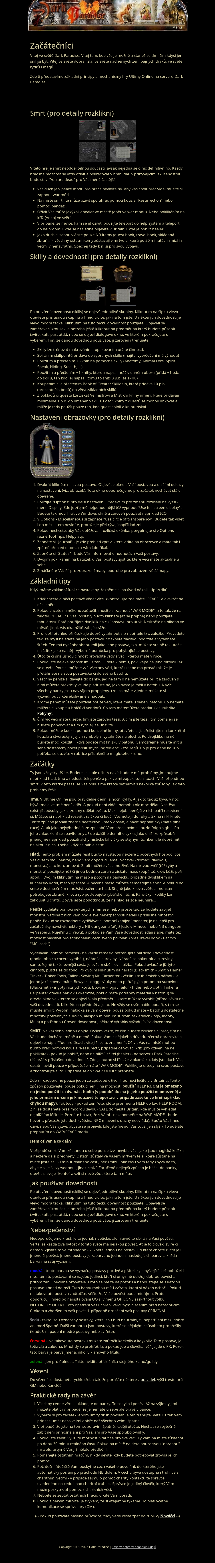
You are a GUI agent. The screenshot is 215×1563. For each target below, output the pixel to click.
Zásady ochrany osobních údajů (134, 1547)
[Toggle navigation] (177, 27)
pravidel (148, 1379)
